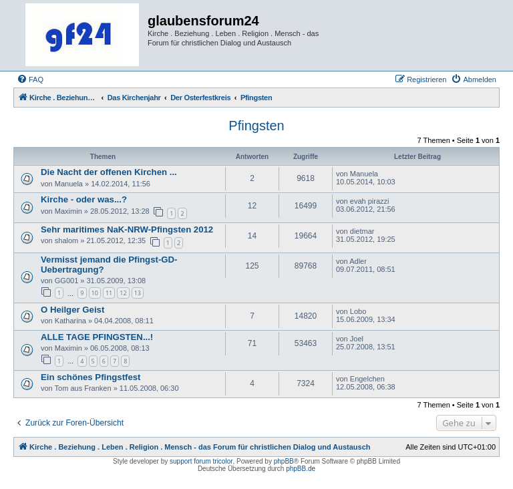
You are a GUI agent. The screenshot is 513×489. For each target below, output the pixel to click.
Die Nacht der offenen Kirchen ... (109, 172)
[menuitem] (30, 79)
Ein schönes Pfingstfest (91, 377)
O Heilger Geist (72, 310)
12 (123, 293)
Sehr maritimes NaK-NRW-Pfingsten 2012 (127, 229)
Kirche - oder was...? (84, 199)
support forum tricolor (201, 461)
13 (137, 293)
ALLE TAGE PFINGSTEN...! (97, 337)
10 (95, 293)
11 (109, 293)
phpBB (284, 461)
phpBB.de (300, 468)
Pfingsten (256, 125)
